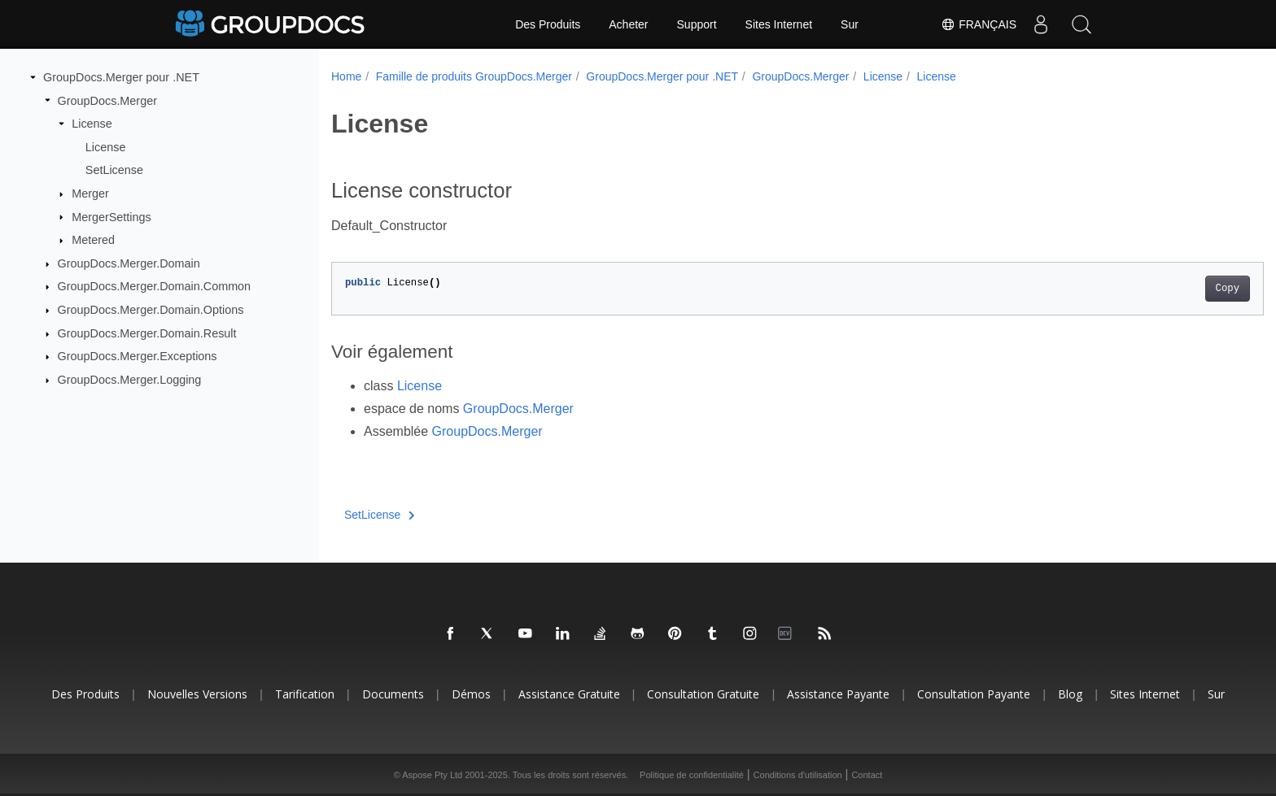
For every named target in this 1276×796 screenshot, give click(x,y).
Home (346, 76)
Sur (850, 24)
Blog (1070, 694)
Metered (93, 239)
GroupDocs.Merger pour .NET (121, 77)
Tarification (304, 694)
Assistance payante (838, 694)
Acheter (628, 24)
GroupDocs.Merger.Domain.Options (151, 309)
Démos (471, 694)
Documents (393, 694)
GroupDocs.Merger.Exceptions (137, 356)
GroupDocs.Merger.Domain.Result (147, 333)
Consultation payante (973, 694)
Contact (866, 775)
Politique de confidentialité (692, 775)
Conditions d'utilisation (798, 775)
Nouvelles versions (197, 694)
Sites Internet (779, 24)
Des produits (85, 694)
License (92, 123)
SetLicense (114, 169)
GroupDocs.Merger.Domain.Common (154, 286)
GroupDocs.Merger (107, 100)
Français (978, 24)
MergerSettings (111, 216)
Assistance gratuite (569, 694)
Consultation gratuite (703, 694)
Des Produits (547, 24)
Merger (90, 193)
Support (697, 24)
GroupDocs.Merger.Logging (130, 379)
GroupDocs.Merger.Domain (129, 263)
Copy (1163, 288)
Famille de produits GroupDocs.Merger (474, 76)
